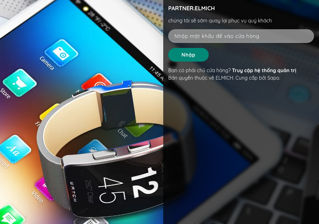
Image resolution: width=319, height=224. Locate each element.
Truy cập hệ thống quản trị (264, 70)
